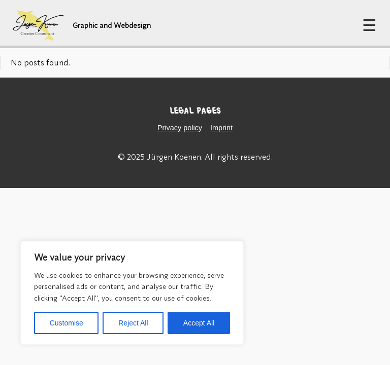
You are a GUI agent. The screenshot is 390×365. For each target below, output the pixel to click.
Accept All (198, 323)
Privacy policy (179, 128)
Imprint (221, 128)
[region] (132, 293)
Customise (66, 323)
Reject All (133, 323)
